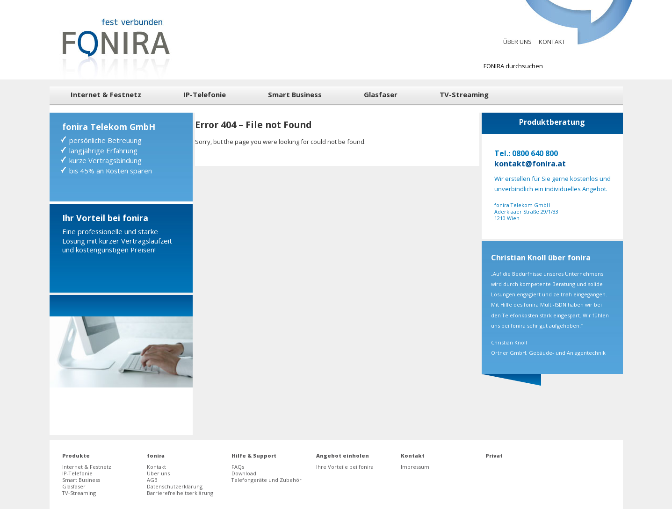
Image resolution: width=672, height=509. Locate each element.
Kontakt (552, 41)
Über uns (517, 41)
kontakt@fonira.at (530, 163)
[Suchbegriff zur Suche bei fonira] (547, 65)
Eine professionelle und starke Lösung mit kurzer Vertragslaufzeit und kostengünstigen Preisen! (117, 240)
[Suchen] (621, 65)
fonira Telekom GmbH (108, 126)
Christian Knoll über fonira (541, 257)
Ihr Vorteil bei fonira (105, 217)
